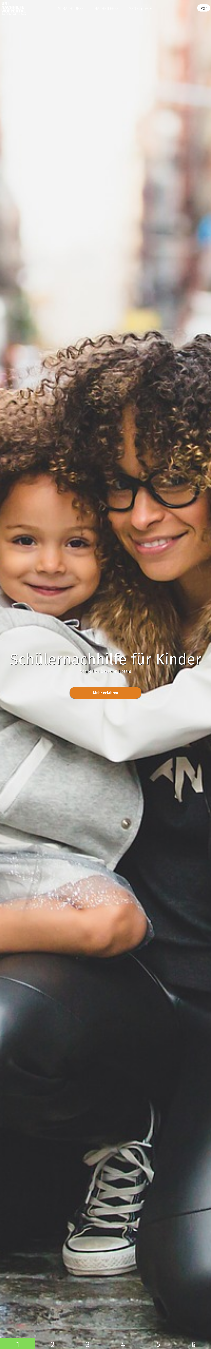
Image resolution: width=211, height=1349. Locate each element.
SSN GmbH (138, 8)
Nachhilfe (104, 8)
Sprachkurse (71, 8)
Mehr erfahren (105, 692)
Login (203, 8)
